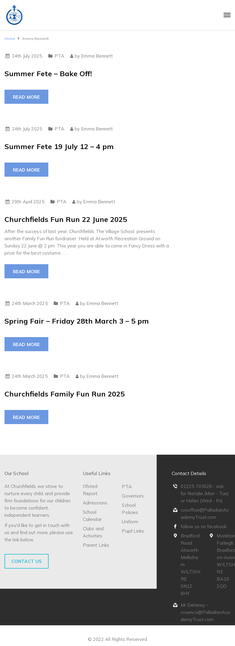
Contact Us (26, 561)
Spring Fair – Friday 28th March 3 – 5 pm (77, 320)
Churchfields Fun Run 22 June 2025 (66, 219)
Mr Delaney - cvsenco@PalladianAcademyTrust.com (205, 612)
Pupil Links (133, 531)
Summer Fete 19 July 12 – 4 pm (59, 146)
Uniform (130, 522)
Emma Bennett (97, 56)
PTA (59, 56)
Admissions (95, 503)
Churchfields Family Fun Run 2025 (65, 393)
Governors (133, 496)
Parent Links (96, 545)
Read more (26, 97)
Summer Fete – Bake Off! (48, 73)
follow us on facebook (204, 526)
